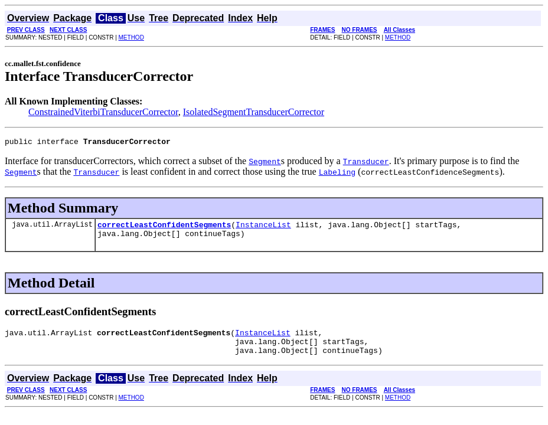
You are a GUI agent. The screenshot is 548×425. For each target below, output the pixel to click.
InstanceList (263, 228)
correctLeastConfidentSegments (164, 228)
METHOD (131, 37)
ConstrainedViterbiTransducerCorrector (103, 112)
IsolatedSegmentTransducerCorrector (253, 112)
